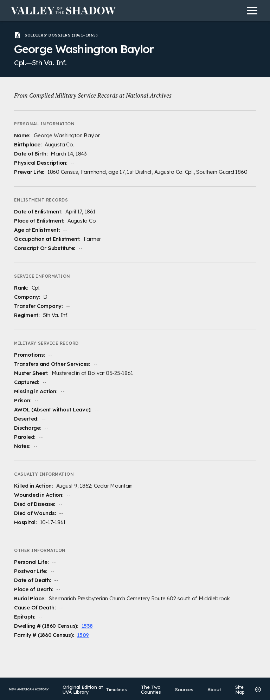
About (213, 689)
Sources (183, 689)
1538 (87, 625)
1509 (83, 635)
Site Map (238, 689)
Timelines (115, 689)
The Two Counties (150, 689)
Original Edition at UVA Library (83, 689)
